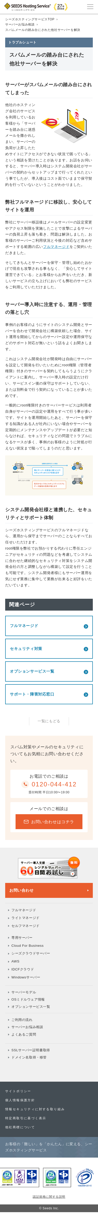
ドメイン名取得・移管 (29, 1057)
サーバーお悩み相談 (27, 1027)
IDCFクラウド (22, 969)
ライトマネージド (25, 918)
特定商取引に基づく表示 (25, 1118)
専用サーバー (22, 938)
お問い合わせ (21, 890)
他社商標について (20, 1127)
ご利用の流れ (22, 1020)
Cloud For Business (27, 946)
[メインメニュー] (90, 6)
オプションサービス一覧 (30, 1007)
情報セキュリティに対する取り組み (35, 1109)
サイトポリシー (18, 1091)
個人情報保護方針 (20, 1100)
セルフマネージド (25, 926)
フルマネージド (56, 247)
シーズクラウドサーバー (30, 953)
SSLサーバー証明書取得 (30, 1050)
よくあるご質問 (23, 1034)
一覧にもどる (49, 721)
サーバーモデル (23, 992)
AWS (15, 961)
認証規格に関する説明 (49, 1197)
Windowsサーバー (25, 977)
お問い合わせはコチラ (49, 822)
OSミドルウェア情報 (28, 999)
